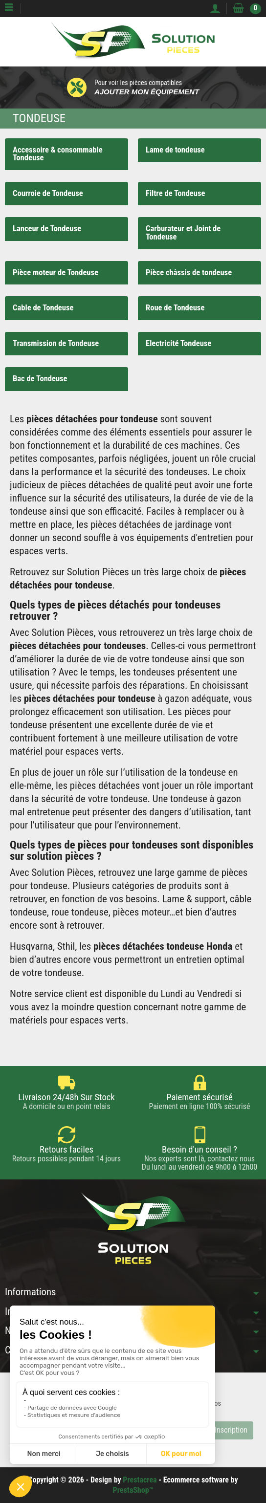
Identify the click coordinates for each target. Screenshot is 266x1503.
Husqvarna (31, 946)
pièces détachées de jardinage (151, 524)
